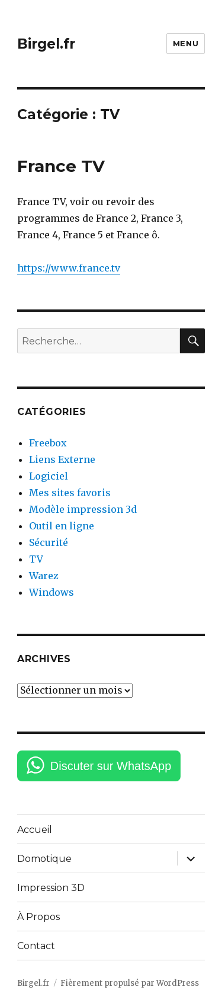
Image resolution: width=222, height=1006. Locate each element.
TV (36, 559)
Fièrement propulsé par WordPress (129, 983)
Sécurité (48, 542)
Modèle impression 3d (83, 509)
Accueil (34, 829)
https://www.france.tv (68, 268)
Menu (185, 43)
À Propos (38, 916)
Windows (51, 592)
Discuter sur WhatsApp (111, 765)
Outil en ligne (61, 526)
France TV (61, 166)
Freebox (48, 443)
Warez (44, 576)
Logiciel (48, 476)
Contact (36, 945)
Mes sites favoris (70, 493)
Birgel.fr (46, 44)
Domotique (44, 858)
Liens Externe (62, 459)
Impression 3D (51, 887)
